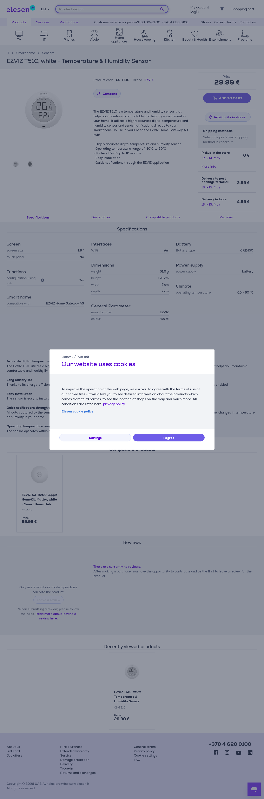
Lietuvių (67, 357)
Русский (83, 357)
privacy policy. (114, 404)
